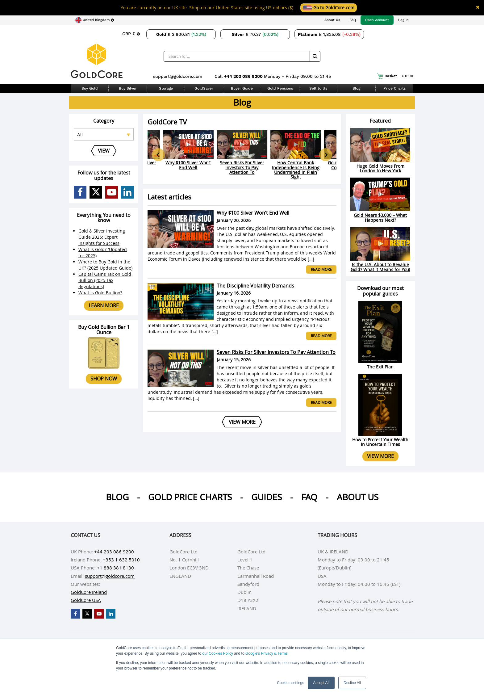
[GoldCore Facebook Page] (80, 192)
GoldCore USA (86, 600)
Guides (266, 497)
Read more (321, 269)
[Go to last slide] (158, 154)
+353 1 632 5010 (121, 559)
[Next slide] (325, 154)
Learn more (104, 305)
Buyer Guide (242, 88)
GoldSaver (203, 88)
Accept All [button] (321, 683)
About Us (332, 20)
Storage (166, 88)
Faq (309, 497)
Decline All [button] (352, 683)
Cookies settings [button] (290, 683)
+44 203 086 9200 (244, 76)
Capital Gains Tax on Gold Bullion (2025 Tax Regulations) (104, 280)
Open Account (377, 20)
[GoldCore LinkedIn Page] (127, 192)
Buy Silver (128, 88)
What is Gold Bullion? (100, 293)
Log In (403, 20)
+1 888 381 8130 (115, 568)
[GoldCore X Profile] (96, 192)
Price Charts (394, 88)
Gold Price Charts (190, 497)
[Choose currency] (131, 33)
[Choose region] (95, 20)
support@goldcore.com (177, 76)
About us (357, 497)
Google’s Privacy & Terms (266, 653)
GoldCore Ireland (89, 592)
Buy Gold (89, 88)
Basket (395, 76)
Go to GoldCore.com (328, 7)
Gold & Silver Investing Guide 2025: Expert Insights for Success (101, 237)
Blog (356, 88)
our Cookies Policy (217, 653)
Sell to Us (318, 88)
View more (380, 456)
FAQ (352, 20)
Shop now (103, 378)
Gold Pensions (280, 88)
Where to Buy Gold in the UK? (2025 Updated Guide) (105, 265)
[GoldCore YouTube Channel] (111, 192)
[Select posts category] (104, 134)
